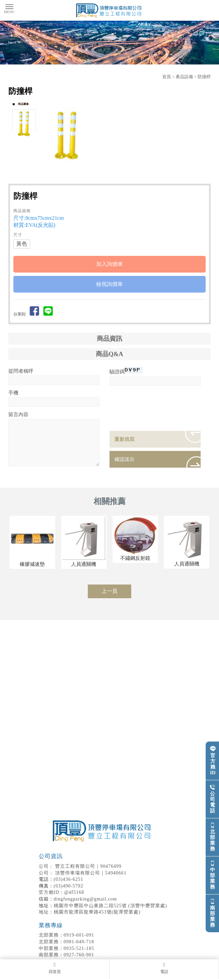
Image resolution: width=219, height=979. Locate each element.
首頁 (166, 76)
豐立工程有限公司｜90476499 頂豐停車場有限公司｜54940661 (103, 864)
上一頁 (109, 591)
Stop (132, 169)
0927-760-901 (66, 954)
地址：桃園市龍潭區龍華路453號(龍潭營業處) (90, 912)
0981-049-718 (66, 941)
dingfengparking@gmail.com (85, 899)
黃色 (21, 244)
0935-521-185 (66, 948)
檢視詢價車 (109, 284)
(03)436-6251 (68, 879)
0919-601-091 (66, 935)
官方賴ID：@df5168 (61, 892)
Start (127, 169)
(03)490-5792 (68, 885)
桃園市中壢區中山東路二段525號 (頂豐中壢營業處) (110, 905)
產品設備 (184, 76)
